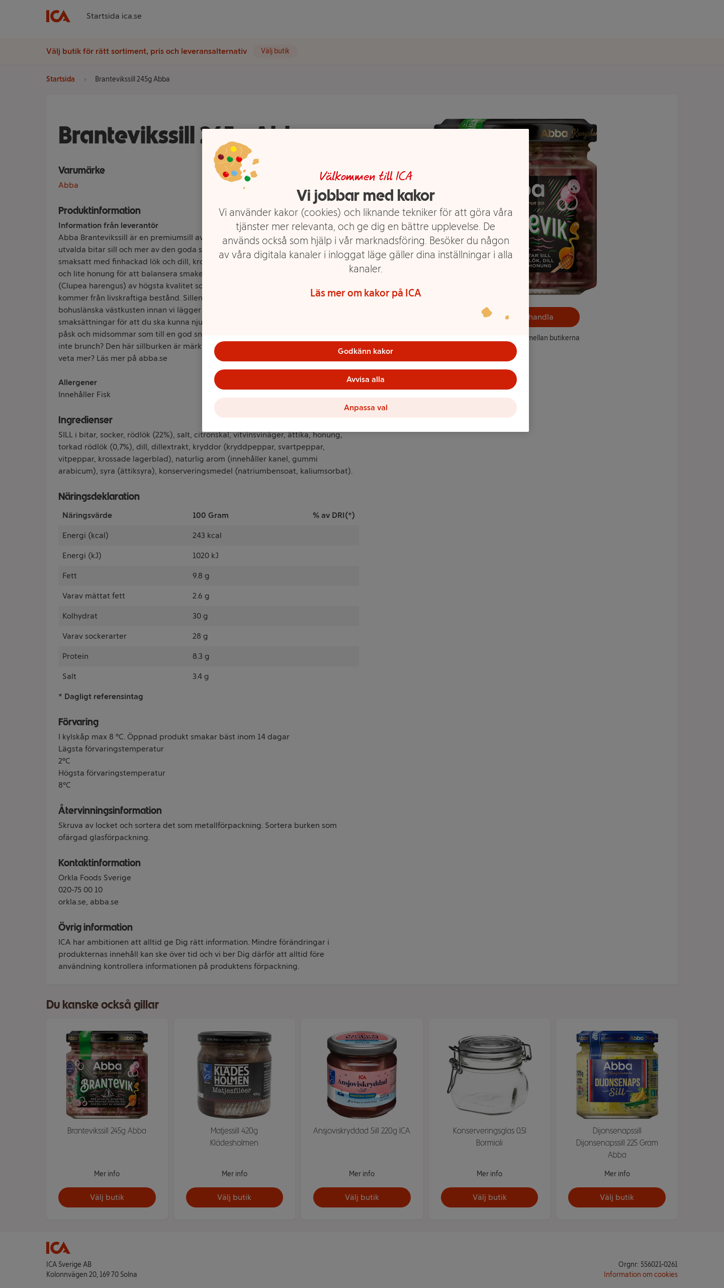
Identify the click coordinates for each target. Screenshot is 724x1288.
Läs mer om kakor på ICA (365, 293)
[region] (365, 280)
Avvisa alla (365, 379)
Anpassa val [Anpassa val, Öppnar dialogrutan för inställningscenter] (366, 407)
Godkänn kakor (365, 351)
